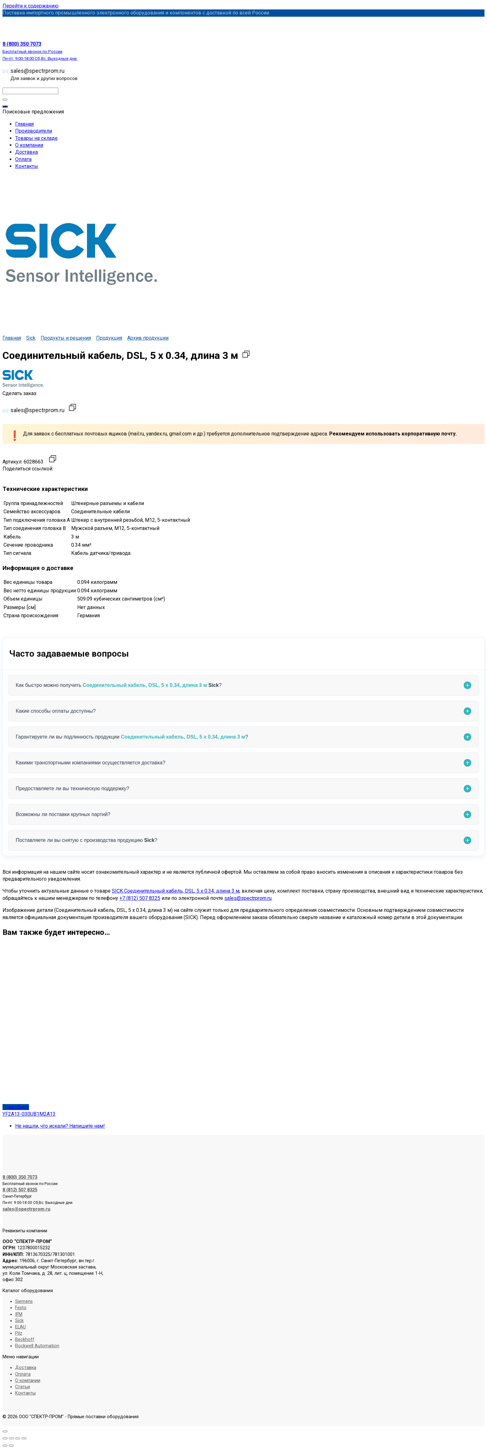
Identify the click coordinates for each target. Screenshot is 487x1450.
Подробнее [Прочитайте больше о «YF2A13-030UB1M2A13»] (16, 1107)
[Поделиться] (17, 1438)
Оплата (23, 159)
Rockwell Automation (37, 1346)
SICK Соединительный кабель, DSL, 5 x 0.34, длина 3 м (175, 891)
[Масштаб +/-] (5, 1438)
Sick (31, 338)
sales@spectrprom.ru (43, 74)
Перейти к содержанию (31, 6)
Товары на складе (36, 138)
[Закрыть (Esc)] (23, 1438)
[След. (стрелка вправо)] (11, 1446)
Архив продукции (148, 338)
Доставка (26, 152)
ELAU (20, 1327)
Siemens (24, 1301)
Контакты (26, 166)
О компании (29, 145)
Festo (20, 1307)
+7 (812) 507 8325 (139, 898)
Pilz (18, 1333)
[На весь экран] (11, 1438)
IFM (18, 1314)
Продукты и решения (66, 338)
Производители (33, 131)
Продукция (109, 338)
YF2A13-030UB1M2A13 (29, 1114)
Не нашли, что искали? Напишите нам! (60, 1126)
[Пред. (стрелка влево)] (5, 1446)
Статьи (22, 1387)
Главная (24, 124)
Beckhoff (24, 1339)
